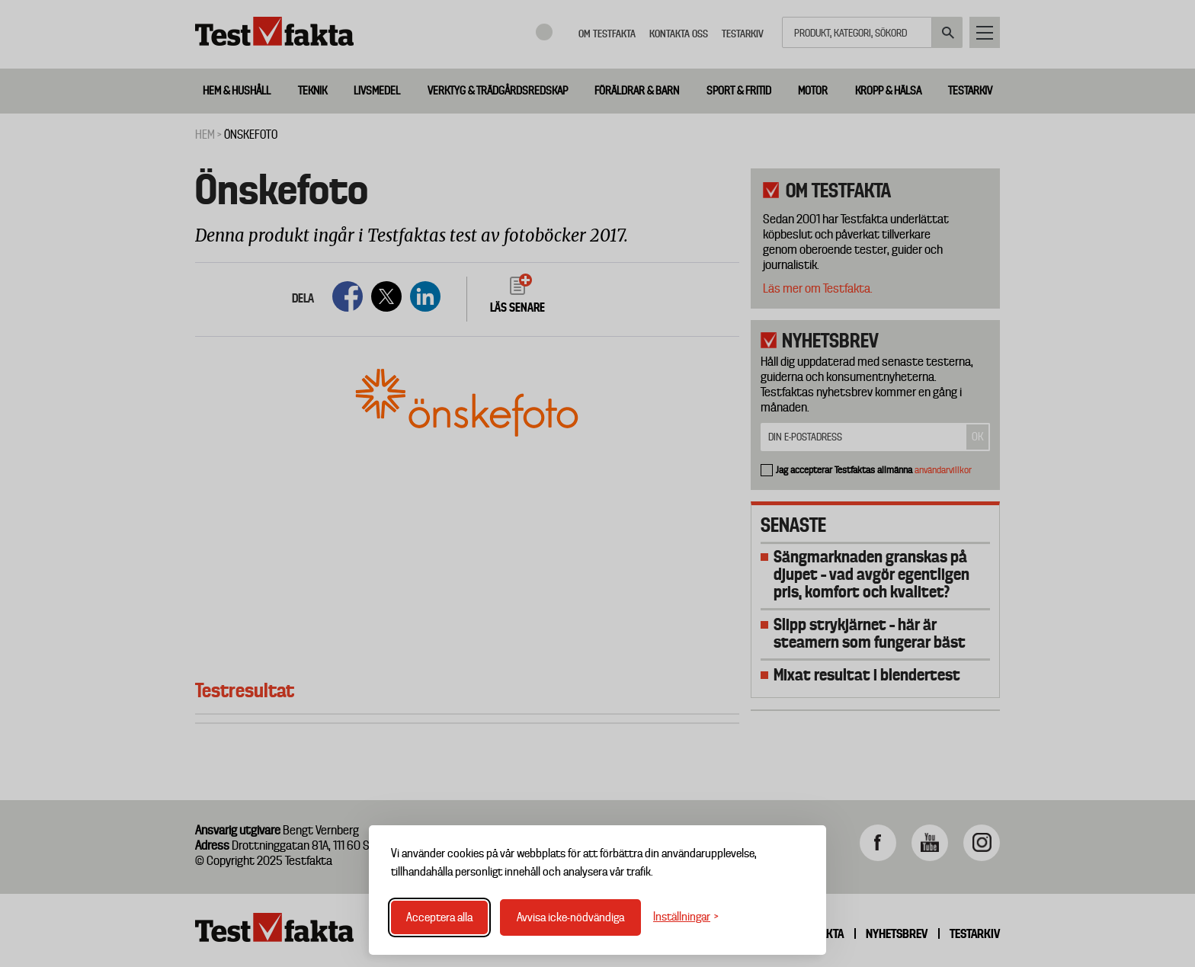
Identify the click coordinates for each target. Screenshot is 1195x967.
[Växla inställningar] (686, 917)
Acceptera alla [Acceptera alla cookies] (439, 917)
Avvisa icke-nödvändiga (570, 917)
